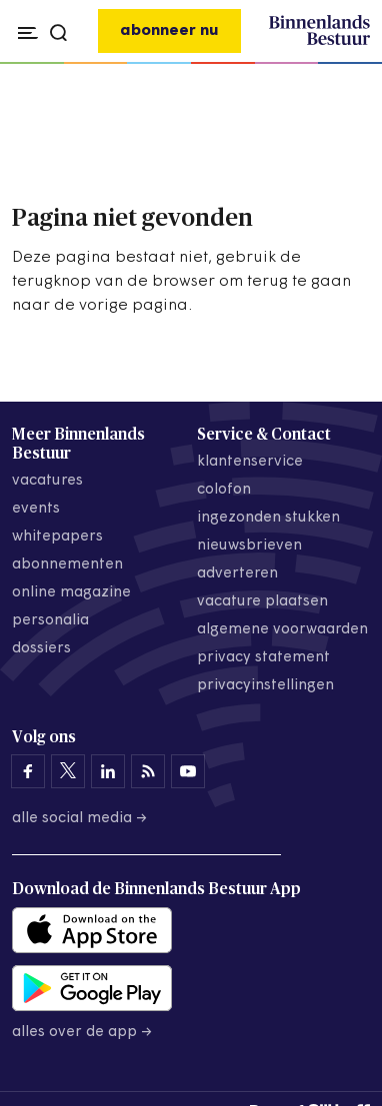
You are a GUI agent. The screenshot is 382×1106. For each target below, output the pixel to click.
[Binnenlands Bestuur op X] (68, 771)
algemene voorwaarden (282, 629)
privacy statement (263, 657)
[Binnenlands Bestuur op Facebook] (28, 771)
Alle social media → (80, 818)
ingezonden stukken (268, 518)
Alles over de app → (82, 1032)
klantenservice (250, 462)
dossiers (41, 648)
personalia (50, 620)
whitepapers (57, 537)
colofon (224, 490)
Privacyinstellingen (265, 685)
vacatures (47, 481)
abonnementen (67, 564)
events (36, 509)
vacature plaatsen (262, 601)
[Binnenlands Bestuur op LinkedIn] (108, 771)
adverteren (237, 573)
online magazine (71, 592)
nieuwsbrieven (249, 546)
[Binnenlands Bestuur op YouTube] (188, 771)
